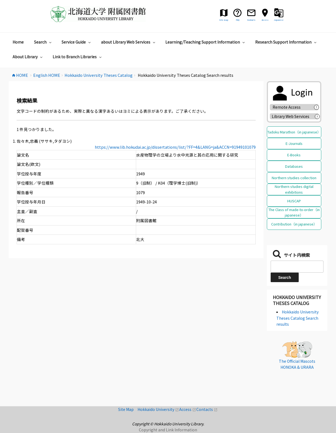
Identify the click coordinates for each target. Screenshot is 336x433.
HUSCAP (294, 200)
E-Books (294, 154)
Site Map (128, 409)
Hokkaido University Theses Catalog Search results (297, 318)
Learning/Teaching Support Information (205, 42)
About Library (28, 56)
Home (18, 42)
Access (187, 409)
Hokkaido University (158, 409)
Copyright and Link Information (168, 429)
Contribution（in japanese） (294, 224)
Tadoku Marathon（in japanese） (294, 132)
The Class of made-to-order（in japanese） (294, 212)
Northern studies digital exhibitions (294, 189)
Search (43, 42)
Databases (294, 166)
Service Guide (77, 42)
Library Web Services (290, 116)
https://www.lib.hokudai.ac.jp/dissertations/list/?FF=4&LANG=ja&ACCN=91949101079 (175, 147)
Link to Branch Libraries (78, 56)
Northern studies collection (294, 177)
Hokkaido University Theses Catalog (297, 300)
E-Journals (294, 143)
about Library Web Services (129, 42)
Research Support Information (286, 42)
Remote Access (288, 107)
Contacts (207, 409)
